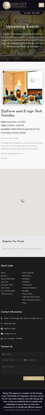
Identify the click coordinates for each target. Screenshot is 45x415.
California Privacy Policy (31, 297)
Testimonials (27, 285)
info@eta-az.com (10, 334)
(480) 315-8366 (9, 329)
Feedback (25, 282)
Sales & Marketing (8, 279)
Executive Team (7, 285)
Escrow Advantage (8, 291)
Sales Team (5, 288)
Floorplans (26, 279)
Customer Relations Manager (29, 289)
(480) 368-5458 (32, 13)
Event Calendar (28, 273)
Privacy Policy (27, 294)
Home (3, 273)
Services (4, 276)
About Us (4, 282)
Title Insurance (6, 294)
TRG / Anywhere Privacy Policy (31, 301)
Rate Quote (26, 276)
